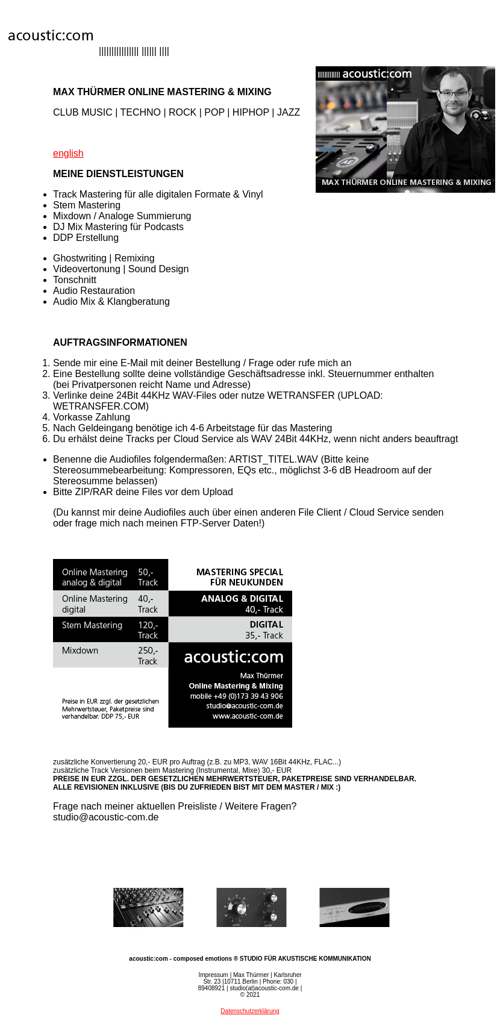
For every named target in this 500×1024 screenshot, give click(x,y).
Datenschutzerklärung (249, 1011)
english (68, 153)
